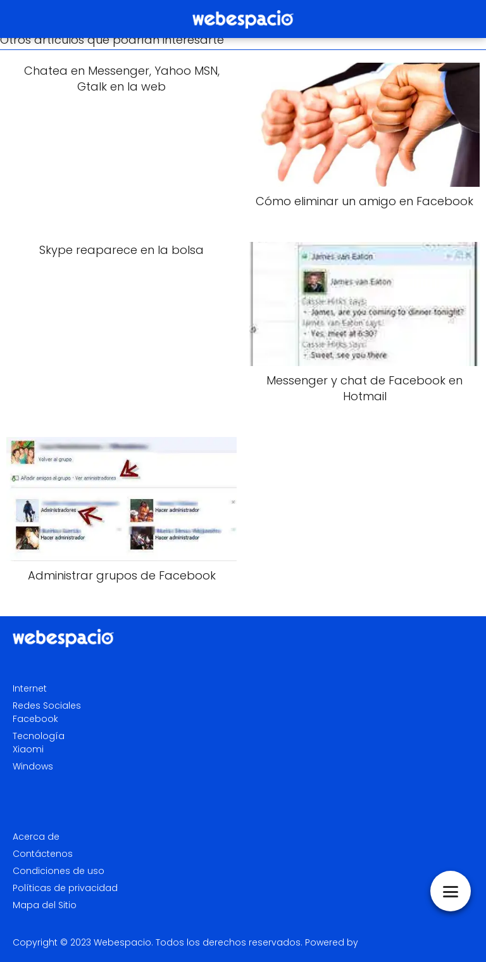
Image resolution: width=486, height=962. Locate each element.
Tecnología (39, 736)
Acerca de (36, 836)
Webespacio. (123, 942)
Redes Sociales (47, 705)
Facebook (35, 718)
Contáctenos (43, 853)
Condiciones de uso (58, 870)
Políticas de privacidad (65, 888)
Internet (30, 688)
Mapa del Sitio (45, 905)
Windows (33, 766)
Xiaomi (28, 749)
